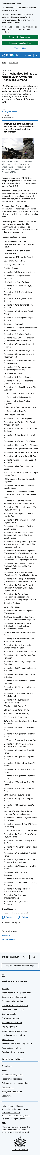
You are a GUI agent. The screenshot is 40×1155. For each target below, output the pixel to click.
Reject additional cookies (20, 43)
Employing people (9, 1026)
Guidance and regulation (12, 1074)
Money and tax (8, 1039)
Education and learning (12, 1022)
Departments (7, 1066)
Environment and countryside (14, 1031)
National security (8, 939)
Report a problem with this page (20, 965)
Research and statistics (12, 1079)
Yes (25, 957)
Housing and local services (13, 1035)
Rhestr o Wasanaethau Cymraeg (16, 1115)
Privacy (11, 1106)
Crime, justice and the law (13, 1009)
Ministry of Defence (9, 112)
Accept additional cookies (20, 37)
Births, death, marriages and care (16, 993)
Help (4, 1106)
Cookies (19, 1106)
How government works (12, 1091)
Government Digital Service (13, 1119)
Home (4, 62)
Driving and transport (11, 1018)
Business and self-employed (14, 997)
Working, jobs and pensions (13, 1052)
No (35, 957)
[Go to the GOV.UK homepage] (10, 55)
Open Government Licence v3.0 (15, 1129)
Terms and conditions (11, 1112)
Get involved (7, 1096)
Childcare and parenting (12, 1001)
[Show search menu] (36, 55)
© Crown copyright (20, 1149)
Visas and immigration (11, 1048)
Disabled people (9, 1014)
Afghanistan (13, 62)
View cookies (20, 48)
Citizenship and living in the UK (15, 1005)
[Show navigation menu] (27, 55)
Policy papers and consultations (15, 1083)
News (4, 1070)
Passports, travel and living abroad (17, 1043)
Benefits (5, 988)
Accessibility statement (12, 1109)
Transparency (8, 1087)
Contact (27, 1109)
